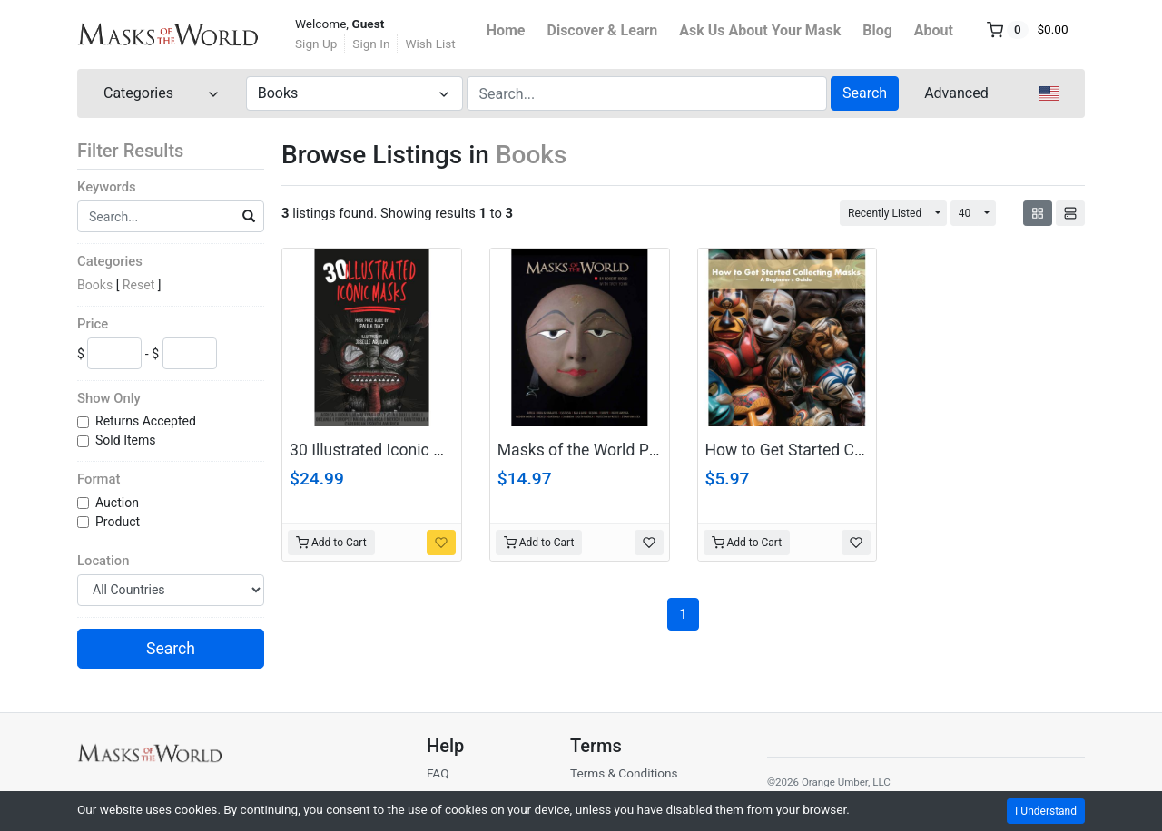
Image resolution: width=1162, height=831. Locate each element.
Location (103, 560)
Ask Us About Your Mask (760, 30)
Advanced (956, 93)
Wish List (430, 43)
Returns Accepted (147, 421)
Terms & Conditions (624, 773)
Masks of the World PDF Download (620, 450)
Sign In (370, 43)
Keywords (106, 187)
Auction (118, 502)
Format (98, 479)
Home (506, 30)
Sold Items (127, 440)
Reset (138, 285)
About (933, 30)
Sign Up (316, 43)
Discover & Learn (602, 30)
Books (95, 285)
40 (965, 213)
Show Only (109, 398)
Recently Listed (884, 213)
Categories (110, 261)
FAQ (438, 773)
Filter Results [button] (141, 150)
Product (119, 521)
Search (864, 93)
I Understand (1046, 811)
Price (92, 324)
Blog (877, 30)
